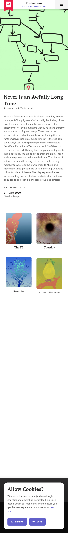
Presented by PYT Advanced (18, 108)
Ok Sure (37, 521)
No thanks (17, 521)
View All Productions (34, 6)
